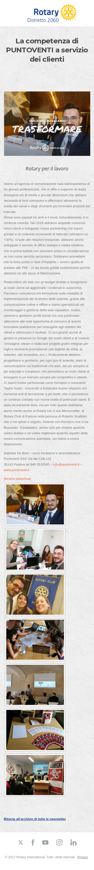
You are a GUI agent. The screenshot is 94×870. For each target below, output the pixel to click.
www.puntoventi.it (16, 470)
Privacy (82, 857)
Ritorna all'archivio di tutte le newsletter (35, 819)
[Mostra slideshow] (17, 479)
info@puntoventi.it (66, 464)
